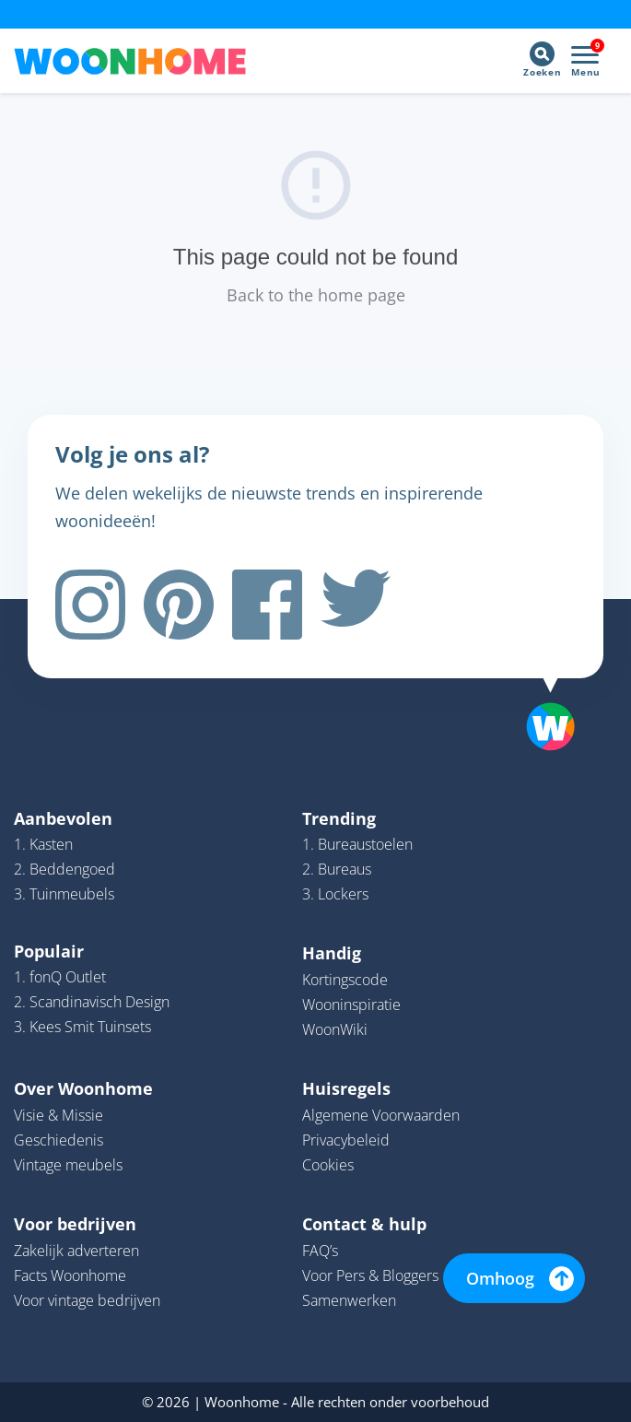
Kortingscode (345, 980)
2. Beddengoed (64, 869)
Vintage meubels (68, 1165)
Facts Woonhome (70, 1275)
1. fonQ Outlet (60, 977)
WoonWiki (335, 1029)
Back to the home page (316, 295)
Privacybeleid (346, 1140)
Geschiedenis (58, 1140)
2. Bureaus (336, 869)
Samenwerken (349, 1300)
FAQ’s (320, 1250)
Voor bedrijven (75, 1224)
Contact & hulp (364, 1224)
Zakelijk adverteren (76, 1250)
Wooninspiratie (351, 1004)
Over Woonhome (83, 1088)
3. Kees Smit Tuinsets (82, 1027)
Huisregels (346, 1088)
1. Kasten (43, 844)
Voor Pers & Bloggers (370, 1275)
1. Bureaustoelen (357, 844)
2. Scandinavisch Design (91, 1002)
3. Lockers (335, 894)
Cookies (328, 1165)
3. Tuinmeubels (64, 894)
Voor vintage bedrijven (87, 1300)
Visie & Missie (58, 1115)
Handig (331, 953)
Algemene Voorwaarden (381, 1115)
